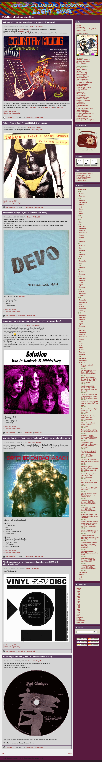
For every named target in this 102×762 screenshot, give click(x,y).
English (40, 26)
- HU (78, 598)
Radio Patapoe (81, 178)
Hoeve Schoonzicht (83, 175)
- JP (78, 604)
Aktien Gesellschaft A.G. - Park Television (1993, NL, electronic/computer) (89, 396)
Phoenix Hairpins (82, 76)
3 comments (9, 117)
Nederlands (80, 620)
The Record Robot (82, 79)
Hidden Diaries (81, 99)
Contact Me (80, 27)
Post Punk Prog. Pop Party (85, 113)
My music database (83, 60)
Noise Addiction (82, 118)
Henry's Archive (82, 84)
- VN (78, 611)
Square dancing (82, 81)
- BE (33, 127)
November (83, 228)
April (81, 213)
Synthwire (80, 102)
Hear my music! (82, 34)
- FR (78, 596)
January (82, 250)
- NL (33, 325)
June (81, 209)
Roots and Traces (82, 97)
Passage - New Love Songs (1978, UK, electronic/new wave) (88, 567)
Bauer (22, 29)
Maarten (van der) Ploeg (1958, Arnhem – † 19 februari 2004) (89, 495)
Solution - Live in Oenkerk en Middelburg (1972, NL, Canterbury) (89, 437)
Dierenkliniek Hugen (83, 177)
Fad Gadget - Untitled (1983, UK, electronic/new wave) (90, 461)
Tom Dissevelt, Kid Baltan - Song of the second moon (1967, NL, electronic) (89, 388)
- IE (78, 599)
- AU (78, 590)
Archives (80, 186)
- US (35, 26)
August (81, 204)
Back (3, 753)
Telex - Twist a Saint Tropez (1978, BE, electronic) (88, 424)
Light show (80, 622)
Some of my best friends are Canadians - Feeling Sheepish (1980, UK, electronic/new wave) (89, 524)
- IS (78, 601)
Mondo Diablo (81, 94)
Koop (78, 90)
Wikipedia (21, 296)
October (82, 200)
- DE (78, 594)
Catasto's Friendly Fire (84, 108)
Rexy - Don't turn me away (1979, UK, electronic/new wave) (88, 509)
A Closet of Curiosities (84, 82)
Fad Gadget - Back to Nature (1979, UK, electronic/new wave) (88, 372)
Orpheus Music (81, 74)
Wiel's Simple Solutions (84, 174)
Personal (79, 617)
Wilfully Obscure (82, 110)
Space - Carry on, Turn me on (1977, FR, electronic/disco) (88, 475)
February (82, 196)
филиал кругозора (83, 100)
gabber (21, 31)
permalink (29, 117)
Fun (77, 616)
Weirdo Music (81, 68)
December (82, 226)
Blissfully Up (34, 107)
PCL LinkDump (81, 73)
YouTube (60, 107)
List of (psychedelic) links (85, 120)
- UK (32, 568)
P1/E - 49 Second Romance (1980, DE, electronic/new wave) (88, 502)
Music (31, 26)
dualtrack (79, 115)
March (81, 194)
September (83, 202)
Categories (81, 584)
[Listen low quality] (10, 111)
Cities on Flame (81, 89)
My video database (83, 61)
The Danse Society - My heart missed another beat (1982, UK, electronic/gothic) (89, 453)
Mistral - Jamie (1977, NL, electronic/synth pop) (89, 531)
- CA (78, 593)
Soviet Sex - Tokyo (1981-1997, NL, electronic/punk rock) (90, 403)
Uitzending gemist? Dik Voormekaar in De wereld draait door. (89, 516)
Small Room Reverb (83, 87)
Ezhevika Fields (82, 105)
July (80, 207)
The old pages (81, 63)
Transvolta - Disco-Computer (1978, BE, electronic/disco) (88, 560)
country (27, 31)
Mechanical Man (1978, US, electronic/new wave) (89, 430)
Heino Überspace (82, 112)
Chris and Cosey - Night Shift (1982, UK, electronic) (89, 410)
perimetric (80, 92)
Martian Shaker (81, 77)
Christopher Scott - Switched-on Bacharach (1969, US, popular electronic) (89, 445)
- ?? (78, 614)
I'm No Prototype (48, 107)
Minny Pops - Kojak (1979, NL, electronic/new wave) (89, 552)
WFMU (78, 71)
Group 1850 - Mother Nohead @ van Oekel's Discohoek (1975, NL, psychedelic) (89, 380)
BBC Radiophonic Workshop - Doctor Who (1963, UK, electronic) (89, 468)
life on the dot (81, 86)
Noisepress (80, 107)
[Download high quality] (12, 113)
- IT (78, 603)
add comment (9, 207)
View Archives (81, 189)
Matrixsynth (80, 103)
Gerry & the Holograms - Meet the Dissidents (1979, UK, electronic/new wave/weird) (90, 545)
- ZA (78, 612)
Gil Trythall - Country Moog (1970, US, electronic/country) (88, 417)
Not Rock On (81, 95)
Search (79, 628)
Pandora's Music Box (84, 116)
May (80, 211)
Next (70, 753)
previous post (37, 130)
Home (78, 25)
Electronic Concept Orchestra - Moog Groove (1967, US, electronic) (90, 537)
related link (39, 117)
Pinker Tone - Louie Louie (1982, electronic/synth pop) (90, 482)
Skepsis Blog (81, 180)
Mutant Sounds (81, 69)
